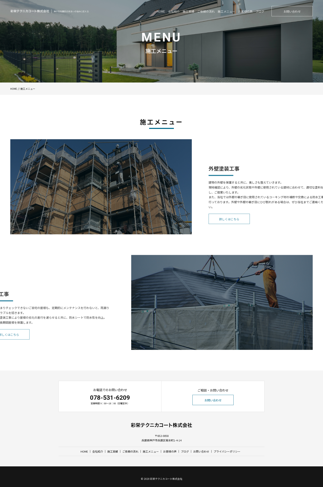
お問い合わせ (213, 400)
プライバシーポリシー (227, 451)
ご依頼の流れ (130, 451)
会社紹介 (97, 451)
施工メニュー (151, 451)
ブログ (185, 451)
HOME (13, 88)
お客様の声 (170, 451)
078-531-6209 (110, 397)
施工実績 (112, 451)
